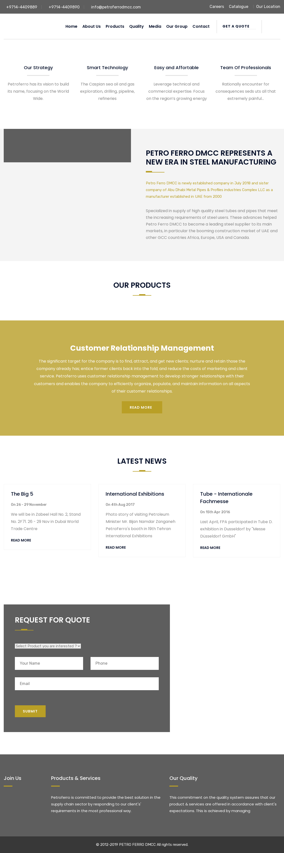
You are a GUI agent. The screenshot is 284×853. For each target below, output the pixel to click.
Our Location (268, 6)
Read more (141, 407)
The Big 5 (22, 493)
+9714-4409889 (21, 7)
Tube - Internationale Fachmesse (226, 497)
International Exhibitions (135, 493)
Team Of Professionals (245, 67)
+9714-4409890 (64, 7)
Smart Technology (107, 67)
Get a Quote (239, 26)
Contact (201, 26)
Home (71, 26)
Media (155, 26)
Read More (21, 540)
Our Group (177, 26)
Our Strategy (38, 67)
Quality (136, 26)
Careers (217, 6)
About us (91, 26)
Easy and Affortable (176, 67)
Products (115, 26)
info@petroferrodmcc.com (116, 7)
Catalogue (238, 6)
